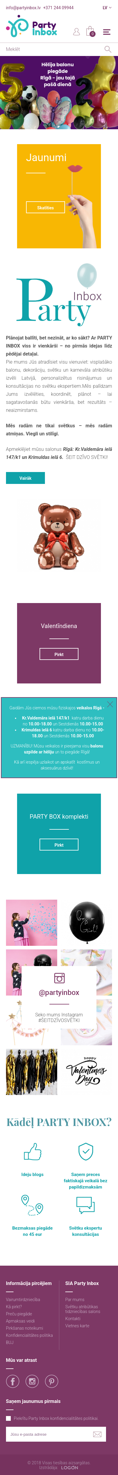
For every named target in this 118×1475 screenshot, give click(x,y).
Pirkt (59, 654)
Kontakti (73, 1318)
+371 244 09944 (58, 7)
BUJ (10, 1342)
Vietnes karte (77, 1325)
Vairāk (25, 478)
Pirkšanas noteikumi (24, 1328)
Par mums (74, 1299)
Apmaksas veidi (20, 1321)
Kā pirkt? (14, 1306)
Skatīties (45, 207)
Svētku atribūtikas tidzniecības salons (82, 1309)
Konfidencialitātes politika (29, 1335)
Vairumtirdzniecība (23, 1299)
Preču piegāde (19, 1314)
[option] (59, 92)
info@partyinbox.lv (23, 7)
